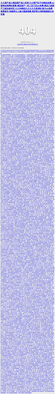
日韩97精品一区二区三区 (42, 71)
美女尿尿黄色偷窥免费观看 (20, 209)
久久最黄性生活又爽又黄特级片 (16, 288)
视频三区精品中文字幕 (21, 136)
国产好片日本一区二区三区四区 (41, 61)
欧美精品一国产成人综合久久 (8, 389)
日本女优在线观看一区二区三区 (40, 104)
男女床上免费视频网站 (46, 361)
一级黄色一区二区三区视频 (32, 241)
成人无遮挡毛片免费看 (43, 375)
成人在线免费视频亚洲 (20, 387)
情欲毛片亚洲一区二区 (29, 170)
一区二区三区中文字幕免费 (42, 292)
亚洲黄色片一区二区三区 (14, 186)
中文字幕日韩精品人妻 (31, 279)
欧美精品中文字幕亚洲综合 (24, 294)
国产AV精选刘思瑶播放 (38, 305)
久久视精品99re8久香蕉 (22, 351)
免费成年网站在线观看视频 (37, 219)
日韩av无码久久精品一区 (31, 82)
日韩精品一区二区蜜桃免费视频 (12, 368)
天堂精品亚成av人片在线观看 (37, 321)
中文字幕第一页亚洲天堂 (43, 266)
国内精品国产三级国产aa (6, 359)
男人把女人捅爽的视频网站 (31, 130)
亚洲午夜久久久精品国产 (13, 183)
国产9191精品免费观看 (44, 150)
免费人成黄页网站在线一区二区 (27, 213)
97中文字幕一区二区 (36, 289)
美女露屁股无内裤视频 (21, 176)
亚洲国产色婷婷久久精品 (39, 63)
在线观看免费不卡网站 (40, 117)
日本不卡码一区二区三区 (40, 331)
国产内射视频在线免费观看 (45, 282)
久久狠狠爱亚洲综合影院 (15, 117)
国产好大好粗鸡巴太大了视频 (23, 59)
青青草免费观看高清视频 (15, 146)
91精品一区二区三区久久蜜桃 (46, 110)
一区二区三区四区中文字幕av (40, 248)
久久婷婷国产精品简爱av (20, 110)
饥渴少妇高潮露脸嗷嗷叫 (22, 354)
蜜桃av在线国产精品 (36, 336)
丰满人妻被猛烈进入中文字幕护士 (29, 123)
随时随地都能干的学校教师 (47, 77)
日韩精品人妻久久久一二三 (40, 87)
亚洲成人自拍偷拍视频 (16, 120)
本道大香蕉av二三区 (42, 130)
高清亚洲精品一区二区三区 (11, 106)
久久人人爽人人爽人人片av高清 (33, 355)
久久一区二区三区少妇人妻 (24, 119)
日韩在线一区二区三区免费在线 (13, 73)
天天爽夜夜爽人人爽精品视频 (33, 54)
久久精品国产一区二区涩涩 (26, 135)
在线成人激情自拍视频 (48, 96)
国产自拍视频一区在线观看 (46, 259)
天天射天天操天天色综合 (24, 339)
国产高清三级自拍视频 (44, 341)
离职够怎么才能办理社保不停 (33, 325)
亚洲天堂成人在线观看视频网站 (32, 365)
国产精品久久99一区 (48, 311)
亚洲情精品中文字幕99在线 (47, 59)
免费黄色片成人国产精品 (21, 328)
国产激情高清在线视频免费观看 (11, 64)
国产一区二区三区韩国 (37, 155)
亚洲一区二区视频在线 (41, 261)
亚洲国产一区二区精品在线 (45, 137)
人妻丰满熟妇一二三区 (14, 76)
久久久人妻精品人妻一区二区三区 (33, 57)
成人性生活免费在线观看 (40, 90)
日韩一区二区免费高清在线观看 (24, 155)
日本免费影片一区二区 (33, 113)
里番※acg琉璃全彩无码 (29, 269)
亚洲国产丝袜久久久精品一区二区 (30, 79)
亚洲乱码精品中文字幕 (46, 180)
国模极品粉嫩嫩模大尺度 (34, 180)
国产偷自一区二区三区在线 (31, 179)
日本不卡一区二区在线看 (32, 209)
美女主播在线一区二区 (34, 185)
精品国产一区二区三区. (27, 273)
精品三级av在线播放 (24, 272)
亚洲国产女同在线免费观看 (7, 226)
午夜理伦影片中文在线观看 (17, 352)
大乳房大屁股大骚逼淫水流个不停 (14, 69)
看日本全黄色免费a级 (39, 205)
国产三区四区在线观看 (11, 92)
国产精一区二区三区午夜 (26, 388)
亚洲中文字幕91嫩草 (48, 263)
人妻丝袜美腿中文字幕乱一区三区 (31, 122)
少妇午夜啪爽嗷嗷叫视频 (38, 177)
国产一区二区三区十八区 (38, 388)
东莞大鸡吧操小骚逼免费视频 (22, 202)
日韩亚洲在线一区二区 (36, 339)
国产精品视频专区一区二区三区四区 (17, 86)
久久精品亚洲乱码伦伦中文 (35, 314)
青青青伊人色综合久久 (40, 352)
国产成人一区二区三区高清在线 (39, 252)
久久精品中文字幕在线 (44, 84)
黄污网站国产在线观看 (46, 165)
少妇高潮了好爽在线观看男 (41, 258)
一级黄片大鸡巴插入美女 (43, 67)
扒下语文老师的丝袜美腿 (12, 114)
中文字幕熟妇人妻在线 (16, 349)
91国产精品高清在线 (46, 314)
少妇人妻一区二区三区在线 (47, 86)
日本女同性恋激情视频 (25, 219)
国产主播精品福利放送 (37, 316)
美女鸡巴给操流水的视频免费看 (17, 230)
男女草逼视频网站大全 (42, 94)
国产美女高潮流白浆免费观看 (19, 265)
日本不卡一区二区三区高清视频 (42, 318)
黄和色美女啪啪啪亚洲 (43, 179)
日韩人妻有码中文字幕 (27, 97)
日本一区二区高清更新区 (6, 265)
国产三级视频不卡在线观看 (14, 336)
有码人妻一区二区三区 (13, 281)
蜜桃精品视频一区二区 (36, 93)
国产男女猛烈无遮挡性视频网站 (39, 335)
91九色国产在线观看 (27, 319)
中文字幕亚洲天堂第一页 (44, 229)
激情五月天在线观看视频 (11, 212)
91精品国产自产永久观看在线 (16, 242)
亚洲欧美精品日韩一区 (41, 195)
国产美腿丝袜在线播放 (10, 354)
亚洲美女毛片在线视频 (34, 256)
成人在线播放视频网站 (38, 285)
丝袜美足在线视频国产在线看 (44, 82)
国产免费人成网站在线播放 (38, 368)
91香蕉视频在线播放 (45, 329)
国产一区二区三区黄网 (24, 132)
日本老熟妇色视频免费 (45, 185)
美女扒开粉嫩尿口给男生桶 (19, 241)
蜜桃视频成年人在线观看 (10, 107)
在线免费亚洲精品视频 (10, 113)
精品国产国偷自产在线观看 (34, 77)
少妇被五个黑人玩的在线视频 (43, 182)
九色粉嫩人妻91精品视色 (46, 223)
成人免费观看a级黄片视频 (21, 137)
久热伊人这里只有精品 (20, 332)
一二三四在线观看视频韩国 (27, 61)
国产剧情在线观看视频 (30, 103)
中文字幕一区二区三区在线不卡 (21, 185)
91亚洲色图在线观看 (7, 173)
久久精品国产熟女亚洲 (44, 79)
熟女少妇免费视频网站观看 (15, 70)
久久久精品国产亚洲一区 (20, 236)
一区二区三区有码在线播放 (38, 146)
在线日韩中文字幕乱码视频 (23, 107)
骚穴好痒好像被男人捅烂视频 (45, 354)
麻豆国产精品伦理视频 (38, 135)
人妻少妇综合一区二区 (29, 133)
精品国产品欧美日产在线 (8, 77)
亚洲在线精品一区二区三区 (38, 239)
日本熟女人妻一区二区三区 (8, 369)
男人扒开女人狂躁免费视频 (15, 344)
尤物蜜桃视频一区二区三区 (17, 142)
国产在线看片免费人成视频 (13, 80)
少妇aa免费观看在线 (20, 381)
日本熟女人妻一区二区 (7, 203)
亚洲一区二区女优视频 (18, 203)
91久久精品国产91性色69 (19, 83)
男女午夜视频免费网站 (7, 384)
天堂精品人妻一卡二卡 (42, 279)
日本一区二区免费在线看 (8, 206)
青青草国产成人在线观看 (7, 324)
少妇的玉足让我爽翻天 (26, 334)
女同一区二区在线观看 (44, 209)
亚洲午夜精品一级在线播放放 (40, 186)
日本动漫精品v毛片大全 (19, 279)
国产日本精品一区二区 (27, 276)
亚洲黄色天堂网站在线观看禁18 (47, 225)
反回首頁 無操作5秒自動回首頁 (27, 44)
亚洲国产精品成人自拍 (7, 103)
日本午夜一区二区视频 (41, 306)
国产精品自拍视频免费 (29, 210)
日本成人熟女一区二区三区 (22, 188)
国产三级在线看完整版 (48, 190)
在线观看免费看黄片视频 (7, 185)
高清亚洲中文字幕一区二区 (34, 324)
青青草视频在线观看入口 (7, 325)
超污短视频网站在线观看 (41, 242)
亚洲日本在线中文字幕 (21, 364)
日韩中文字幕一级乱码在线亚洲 (34, 176)
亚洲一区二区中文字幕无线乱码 (25, 281)
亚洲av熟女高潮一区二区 (47, 119)
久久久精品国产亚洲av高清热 (10, 314)
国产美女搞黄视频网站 (34, 150)
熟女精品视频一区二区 (31, 369)
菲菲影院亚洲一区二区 (6, 388)
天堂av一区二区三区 (39, 213)
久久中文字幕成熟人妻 (19, 66)
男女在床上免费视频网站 (21, 113)
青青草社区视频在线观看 (39, 281)
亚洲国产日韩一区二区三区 (11, 74)
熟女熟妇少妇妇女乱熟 (7, 71)
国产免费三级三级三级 (7, 378)
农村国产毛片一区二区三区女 (8, 381)
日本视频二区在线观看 (48, 358)
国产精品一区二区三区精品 (8, 387)
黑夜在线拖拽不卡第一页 (6, 255)
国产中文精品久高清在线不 (27, 73)
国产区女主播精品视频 (33, 354)
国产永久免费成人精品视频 (47, 326)
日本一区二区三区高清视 (15, 87)
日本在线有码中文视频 (30, 222)
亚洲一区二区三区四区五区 (11, 102)
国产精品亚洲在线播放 (47, 157)
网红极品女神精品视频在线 (20, 225)
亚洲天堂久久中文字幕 (35, 64)
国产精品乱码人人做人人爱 (40, 73)
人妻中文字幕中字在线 (35, 59)
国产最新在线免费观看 (7, 82)
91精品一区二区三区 (11, 259)
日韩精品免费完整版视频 (22, 165)
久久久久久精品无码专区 (16, 205)
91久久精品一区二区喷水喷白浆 (44, 199)
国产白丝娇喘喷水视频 (34, 309)
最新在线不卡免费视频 (39, 312)
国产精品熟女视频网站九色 (27, 139)
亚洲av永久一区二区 (5, 79)
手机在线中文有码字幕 (13, 132)
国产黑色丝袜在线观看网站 (44, 230)
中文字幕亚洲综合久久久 (12, 339)
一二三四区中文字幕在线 (9, 89)
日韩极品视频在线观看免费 (13, 272)
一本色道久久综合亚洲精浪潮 (24, 289)
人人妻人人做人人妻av (14, 63)
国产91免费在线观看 (28, 288)
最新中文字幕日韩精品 (12, 347)
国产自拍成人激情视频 (19, 179)
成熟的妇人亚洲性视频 (35, 107)
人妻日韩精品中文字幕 (21, 304)
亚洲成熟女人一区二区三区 (24, 102)
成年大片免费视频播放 (6, 192)
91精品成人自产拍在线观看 (16, 199)
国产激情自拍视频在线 (46, 107)
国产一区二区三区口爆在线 (15, 331)
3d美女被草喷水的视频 (47, 212)
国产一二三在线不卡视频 (21, 263)
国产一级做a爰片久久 (26, 249)
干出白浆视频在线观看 (36, 243)
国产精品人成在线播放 (38, 385)
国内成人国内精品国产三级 (17, 292)
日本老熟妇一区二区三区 (10, 59)
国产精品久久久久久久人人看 (31, 286)
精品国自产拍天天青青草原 (24, 321)
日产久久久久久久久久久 (23, 143)
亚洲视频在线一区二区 (12, 372)
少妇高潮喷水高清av (42, 216)
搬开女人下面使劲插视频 (7, 100)
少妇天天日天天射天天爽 (19, 100)
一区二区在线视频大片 (31, 83)
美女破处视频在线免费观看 (15, 166)
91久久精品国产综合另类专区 (11, 322)
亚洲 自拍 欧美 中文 (9, 67)
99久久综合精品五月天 (32, 304)
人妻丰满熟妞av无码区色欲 (29, 242)
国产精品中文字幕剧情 (23, 372)
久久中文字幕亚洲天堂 (46, 89)
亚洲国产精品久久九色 (47, 198)
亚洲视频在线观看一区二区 (24, 149)
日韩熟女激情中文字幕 (38, 301)
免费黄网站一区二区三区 (22, 208)
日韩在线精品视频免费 (48, 140)
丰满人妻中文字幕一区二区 (13, 218)
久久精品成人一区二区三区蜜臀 (20, 348)
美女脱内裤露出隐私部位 (20, 67)
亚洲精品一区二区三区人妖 (31, 230)
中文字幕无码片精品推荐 (37, 109)
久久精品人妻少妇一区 (6, 120)
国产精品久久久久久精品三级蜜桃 (12, 61)
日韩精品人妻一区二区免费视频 (40, 152)
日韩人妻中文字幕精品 (11, 116)
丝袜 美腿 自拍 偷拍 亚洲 (34, 116)
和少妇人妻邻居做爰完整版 (45, 245)
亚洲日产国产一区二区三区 (46, 275)
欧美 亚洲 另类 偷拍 (5, 112)
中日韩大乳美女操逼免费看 (16, 79)
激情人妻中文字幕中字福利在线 (44, 56)
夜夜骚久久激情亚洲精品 (40, 142)
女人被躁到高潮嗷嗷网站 (7, 209)
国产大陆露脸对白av (29, 378)
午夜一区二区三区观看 (38, 70)
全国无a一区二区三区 (35, 215)
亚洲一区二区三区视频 (18, 71)
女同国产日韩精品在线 (43, 236)
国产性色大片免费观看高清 (46, 116)
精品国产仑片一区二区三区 (22, 89)
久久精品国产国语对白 (30, 251)
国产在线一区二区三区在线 (20, 198)
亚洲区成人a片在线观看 (11, 140)
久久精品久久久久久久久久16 (33, 86)
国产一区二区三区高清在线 (12, 167)
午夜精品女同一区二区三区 (22, 389)
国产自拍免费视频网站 (31, 60)
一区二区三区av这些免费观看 (10, 321)
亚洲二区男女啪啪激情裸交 (15, 123)
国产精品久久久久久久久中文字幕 (36, 196)
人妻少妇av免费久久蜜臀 (24, 93)
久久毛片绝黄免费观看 (12, 294)
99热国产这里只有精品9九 (26, 96)
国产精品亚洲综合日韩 (34, 351)
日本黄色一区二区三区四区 (19, 82)
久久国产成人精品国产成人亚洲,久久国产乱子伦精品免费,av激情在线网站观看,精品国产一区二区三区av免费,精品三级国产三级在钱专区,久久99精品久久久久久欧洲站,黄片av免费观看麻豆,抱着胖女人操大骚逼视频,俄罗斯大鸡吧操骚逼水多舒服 (27, 8)
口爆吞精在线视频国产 (31, 56)
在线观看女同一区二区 (45, 272)
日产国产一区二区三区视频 (37, 80)
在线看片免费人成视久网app (25, 104)
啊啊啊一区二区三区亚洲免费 (43, 332)
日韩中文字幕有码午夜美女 (17, 133)
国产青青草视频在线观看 (32, 364)
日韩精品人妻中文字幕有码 (45, 238)
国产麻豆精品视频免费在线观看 (34, 136)
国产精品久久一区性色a (13, 275)
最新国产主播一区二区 (43, 129)
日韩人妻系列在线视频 (30, 66)
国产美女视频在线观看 (37, 127)
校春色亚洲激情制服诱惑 (22, 92)
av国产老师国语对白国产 (10, 316)
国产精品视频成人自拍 (45, 188)
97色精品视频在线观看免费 (38, 233)
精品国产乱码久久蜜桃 (18, 170)
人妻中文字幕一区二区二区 (18, 255)
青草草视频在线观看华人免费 (26, 63)
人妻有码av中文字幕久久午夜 (39, 112)
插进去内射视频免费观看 (27, 342)
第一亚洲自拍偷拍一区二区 (37, 347)
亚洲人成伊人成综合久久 (15, 177)
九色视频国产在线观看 (29, 352)
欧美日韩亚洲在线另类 (42, 60)
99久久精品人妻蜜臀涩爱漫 (25, 109)
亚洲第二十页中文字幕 (14, 200)
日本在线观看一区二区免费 (21, 77)
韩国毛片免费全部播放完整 (35, 389)
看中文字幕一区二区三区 (40, 315)
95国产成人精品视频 (26, 146)
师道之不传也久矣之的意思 (11, 262)
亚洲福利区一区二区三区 (35, 212)
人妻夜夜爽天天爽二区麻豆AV (37, 391)
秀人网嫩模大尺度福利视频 (33, 225)
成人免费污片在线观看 (36, 119)
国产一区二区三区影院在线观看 (35, 291)
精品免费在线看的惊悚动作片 (39, 273)
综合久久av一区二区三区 (46, 143)
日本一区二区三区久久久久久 (31, 232)
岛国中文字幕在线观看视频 (20, 220)
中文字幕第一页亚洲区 (25, 183)
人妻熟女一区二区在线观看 (39, 175)
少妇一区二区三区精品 (15, 112)
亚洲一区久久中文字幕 (44, 241)
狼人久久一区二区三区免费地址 (46, 256)
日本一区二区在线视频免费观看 (33, 172)
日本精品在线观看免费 (33, 137)
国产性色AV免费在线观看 (41, 100)
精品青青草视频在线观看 (40, 218)
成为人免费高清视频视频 (11, 99)
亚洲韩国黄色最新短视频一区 (28, 246)
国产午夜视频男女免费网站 (8, 282)
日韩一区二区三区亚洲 (19, 286)
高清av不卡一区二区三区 (27, 87)
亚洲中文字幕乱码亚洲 (31, 295)
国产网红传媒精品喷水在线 (19, 384)
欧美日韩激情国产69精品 (19, 172)
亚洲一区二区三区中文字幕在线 (44, 265)
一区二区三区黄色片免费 (27, 70)
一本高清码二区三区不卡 (34, 89)
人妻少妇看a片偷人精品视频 (34, 361)
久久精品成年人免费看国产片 (10, 163)
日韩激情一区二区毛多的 (41, 66)
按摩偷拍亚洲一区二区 (34, 92)
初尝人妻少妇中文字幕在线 (26, 175)
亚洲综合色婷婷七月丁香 (12, 228)
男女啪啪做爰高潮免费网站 (16, 90)
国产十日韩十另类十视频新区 (38, 76)
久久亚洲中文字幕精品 (35, 167)
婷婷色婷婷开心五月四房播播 (41, 299)
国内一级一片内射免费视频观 (24, 140)
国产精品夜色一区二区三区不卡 (16, 122)
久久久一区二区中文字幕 (45, 309)
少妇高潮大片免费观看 (24, 64)
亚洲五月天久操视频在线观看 (8, 136)
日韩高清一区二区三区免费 (42, 192)
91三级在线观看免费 (8, 241)
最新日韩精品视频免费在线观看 (10, 235)
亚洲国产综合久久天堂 (23, 374)
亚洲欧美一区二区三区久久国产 (18, 94)
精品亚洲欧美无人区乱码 (29, 292)
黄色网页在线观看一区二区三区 (25, 162)
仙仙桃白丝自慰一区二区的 (47, 253)
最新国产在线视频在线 (23, 106)
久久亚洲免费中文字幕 (11, 238)
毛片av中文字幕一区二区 (42, 83)
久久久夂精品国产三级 (37, 190)
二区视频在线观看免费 (9, 332)
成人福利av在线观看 (13, 93)
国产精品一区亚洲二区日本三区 (27, 218)
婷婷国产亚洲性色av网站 (38, 169)
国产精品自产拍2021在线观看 (17, 232)
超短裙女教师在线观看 (16, 97)
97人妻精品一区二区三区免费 (31, 341)
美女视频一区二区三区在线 (41, 378)
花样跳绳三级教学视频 (12, 143)
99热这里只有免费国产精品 (14, 377)
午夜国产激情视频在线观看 (43, 381)
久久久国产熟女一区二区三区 (39, 97)
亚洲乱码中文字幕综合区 (26, 301)
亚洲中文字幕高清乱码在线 (30, 145)
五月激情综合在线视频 (15, 193)
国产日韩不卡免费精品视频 (29, 124)
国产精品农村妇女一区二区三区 (45, 123)
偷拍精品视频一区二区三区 (43, 173)
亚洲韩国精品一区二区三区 (11, 119)
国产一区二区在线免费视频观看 (47, 54)
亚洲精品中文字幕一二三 (41, 255)
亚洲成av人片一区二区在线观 (18, 266)
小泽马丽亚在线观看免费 (19, 226)
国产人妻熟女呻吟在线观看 (17, 258)
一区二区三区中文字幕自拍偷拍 (42, 120)
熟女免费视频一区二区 (44, 113)
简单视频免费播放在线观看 (28, 117)
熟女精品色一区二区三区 (43, 232)
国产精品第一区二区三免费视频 (24, 153)
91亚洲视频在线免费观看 (19, 56)
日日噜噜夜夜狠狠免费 (7, 348)
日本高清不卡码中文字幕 (28, 69)
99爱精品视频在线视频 (22, 116)
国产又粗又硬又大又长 (45, 122)
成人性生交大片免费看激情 (25, 252)
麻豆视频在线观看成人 (40, 362)
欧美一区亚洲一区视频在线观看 (15, 271)
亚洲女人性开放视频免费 (25, 76)
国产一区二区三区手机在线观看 (18, 57)
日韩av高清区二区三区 (19, 229)
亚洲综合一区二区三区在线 (7, 56)
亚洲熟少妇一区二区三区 (26, 112)
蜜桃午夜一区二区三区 (10, 345)
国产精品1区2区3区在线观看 (41, 210)
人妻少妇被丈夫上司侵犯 (22, 309)
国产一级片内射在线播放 (25, 243)
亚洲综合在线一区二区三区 (35, 165)
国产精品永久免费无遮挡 (8, 357)
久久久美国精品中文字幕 (26, 283)
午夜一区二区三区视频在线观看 (43, 103)
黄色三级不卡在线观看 (25, 308)
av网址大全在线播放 (6, 306)
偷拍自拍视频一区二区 (32, 345)
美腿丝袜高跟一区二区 (11, 180)
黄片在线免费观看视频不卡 (46, 156)
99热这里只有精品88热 (40, 246)
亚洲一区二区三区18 (39, 126)
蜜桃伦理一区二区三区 (11, 256)
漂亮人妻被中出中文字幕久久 (31, 229)
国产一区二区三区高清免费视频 (39, 163)
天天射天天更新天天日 (26, 377)
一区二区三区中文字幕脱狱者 (8, 304)
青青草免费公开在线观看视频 (27, 126)
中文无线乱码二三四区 (41, 147)
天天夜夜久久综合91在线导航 (15, 268)
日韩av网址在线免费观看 (29, 306)
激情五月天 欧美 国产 (38, 200)
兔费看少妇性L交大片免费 (43, 145)
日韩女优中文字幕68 (32, 129)
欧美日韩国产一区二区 (20, 295)
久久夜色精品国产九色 (45, 92)
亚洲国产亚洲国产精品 (22, 99)
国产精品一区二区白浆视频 (12, 127)
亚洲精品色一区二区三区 (38, 162)
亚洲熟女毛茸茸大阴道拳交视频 (17, 245)
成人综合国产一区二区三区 (24, 347)
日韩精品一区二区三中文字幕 (24, 335)
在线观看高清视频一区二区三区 (43, 251)
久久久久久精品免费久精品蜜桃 (37, 114)
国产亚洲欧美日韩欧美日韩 (25, 127)
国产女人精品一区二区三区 (26, 200)
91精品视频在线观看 (14, 326)
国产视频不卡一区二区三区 (41, 69)
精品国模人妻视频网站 (31, 94)
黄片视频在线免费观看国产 (34, 99)
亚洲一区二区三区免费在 (16, 315)
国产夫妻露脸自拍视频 (23, 223)
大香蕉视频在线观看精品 (23, 235)
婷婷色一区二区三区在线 (11, 248)
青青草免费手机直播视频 (33, 379)
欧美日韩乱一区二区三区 (28, 90)
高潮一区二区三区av (30, 100)
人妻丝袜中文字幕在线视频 (35, 157)
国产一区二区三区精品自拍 (29, 359)
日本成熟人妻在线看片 (45, 215)
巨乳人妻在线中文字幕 (31, 173)
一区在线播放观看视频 (32, 67)
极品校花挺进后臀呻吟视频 (10, 155)
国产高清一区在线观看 (13, 104)
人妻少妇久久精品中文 (6, 292)
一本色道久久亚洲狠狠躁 (43, 159)
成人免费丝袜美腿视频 (6, 54)
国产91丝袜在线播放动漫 (9, 110)
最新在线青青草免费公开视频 (29, 182)
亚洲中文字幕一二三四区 (16, 312)
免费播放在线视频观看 (24, 189)
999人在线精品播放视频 (15, 152)
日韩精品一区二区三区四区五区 (27, 362)
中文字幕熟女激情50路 (30, 147)
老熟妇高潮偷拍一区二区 (7, 66)
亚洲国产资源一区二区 (36, 262)
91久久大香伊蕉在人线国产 (12, 302)
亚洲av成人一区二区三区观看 (25, 302)
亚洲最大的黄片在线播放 (8, 295)
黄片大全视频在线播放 (35, 143)
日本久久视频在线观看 (15, 239)
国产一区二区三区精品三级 (8, 156)
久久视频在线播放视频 (22, 129)
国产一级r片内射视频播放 (45, 74)
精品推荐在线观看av (13, 109)
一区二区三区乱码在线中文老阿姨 (22, 391)
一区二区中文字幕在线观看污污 (18, 54)
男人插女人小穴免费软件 (31, 384)
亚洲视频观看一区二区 (15, 175)
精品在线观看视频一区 (8, 375)
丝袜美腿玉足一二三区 (13, 252)
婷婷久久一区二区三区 (14, 243)
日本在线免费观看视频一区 (42, 124)
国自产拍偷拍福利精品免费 (46, 203)
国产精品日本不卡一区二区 (28, 331)
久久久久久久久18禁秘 (26, 193)
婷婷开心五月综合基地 (18, 338)
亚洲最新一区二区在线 (7, 341)
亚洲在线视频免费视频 (34, 74)
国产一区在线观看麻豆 (6, 60)
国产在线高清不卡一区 (9, 179)
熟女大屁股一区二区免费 (34, 208)
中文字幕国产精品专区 (23, 74)
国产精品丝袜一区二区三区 (26, 305)
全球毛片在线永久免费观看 (23, 215)
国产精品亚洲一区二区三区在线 (18, 60)
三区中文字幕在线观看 (8, 198)
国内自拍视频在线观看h (18, 103)
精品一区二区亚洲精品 (47, 93)
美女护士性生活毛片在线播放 (39, 283)
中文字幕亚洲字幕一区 (14, 96)
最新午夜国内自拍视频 (27, 152)
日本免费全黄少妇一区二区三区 (20, 150)
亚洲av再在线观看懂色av (13, 385)
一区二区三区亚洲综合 (29, 318)
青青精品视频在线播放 (7, 338)
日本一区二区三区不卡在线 (9, 137)
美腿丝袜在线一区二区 (40, 170)
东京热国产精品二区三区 (14, 283)
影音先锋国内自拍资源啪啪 (38, 334)
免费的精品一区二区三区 (15, 273)
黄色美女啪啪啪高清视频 (9, 202)
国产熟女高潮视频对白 (17, 124)
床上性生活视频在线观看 (7, 286)
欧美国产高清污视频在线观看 (16, 145)
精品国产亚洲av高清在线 (26, 311)
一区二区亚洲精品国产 (34, 156)
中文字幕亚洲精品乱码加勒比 (18, 173)
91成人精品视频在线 (9, 147)
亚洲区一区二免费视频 (38, 367)
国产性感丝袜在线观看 (38, 160)
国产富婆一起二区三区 (25, 80)
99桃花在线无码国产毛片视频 (28, 192)
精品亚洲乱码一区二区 (25, 358)
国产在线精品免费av (33, 278)
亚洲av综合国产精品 (37, 276)
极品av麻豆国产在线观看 (23, 212)
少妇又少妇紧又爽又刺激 (14, 139)
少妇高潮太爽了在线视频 (13, 305)
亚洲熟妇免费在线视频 (27, 177)
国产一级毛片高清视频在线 (30, 71)
